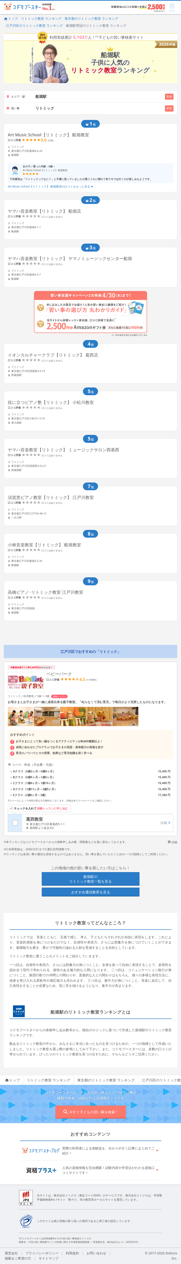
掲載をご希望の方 (18, 1258)
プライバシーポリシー (41, 1253)
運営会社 (11, 1253)
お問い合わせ (96, 1253)
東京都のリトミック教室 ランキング (91, 18)
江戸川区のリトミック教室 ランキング (34, 25)
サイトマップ (48, 1258)
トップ (11, 18)
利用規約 (72, 1253)
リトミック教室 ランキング (41, 18)
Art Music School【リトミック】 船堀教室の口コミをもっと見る (50, 186)
